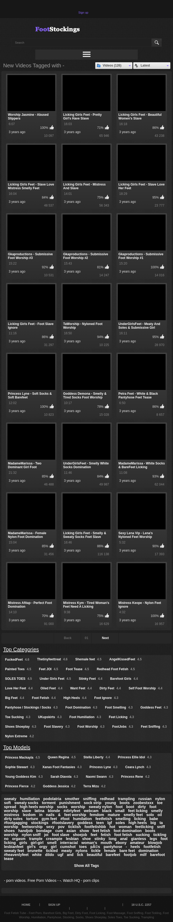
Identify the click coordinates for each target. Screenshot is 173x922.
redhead (107, 799)
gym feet (49, 819)
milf (143, 855)
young (110, 803)
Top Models (16, 747)
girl (54, 847)
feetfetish (103, 819)
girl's (31, 847)
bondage (44, 831)
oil (160, 815)
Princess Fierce (20, 786)
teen (100, 823)
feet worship (75, 815)
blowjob (155, 843)
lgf (109, 823)
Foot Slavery (57, 726)
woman (125, 827)
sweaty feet (14, 851)
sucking (143, 835)
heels (135, 847)
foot (119, 807)
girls (23, 843)
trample (35, 839)
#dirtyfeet (72, 811)
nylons (82, 851)
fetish (106, 835)
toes (83, 847)
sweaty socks (26, 803)
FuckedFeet (17, 659)
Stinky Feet (90, 679)
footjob (130, 855)
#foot (65, 819)
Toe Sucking (17, 717)
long (113, 839)
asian (71, 831)
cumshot (68, 847)
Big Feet (14, 698)
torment (49, 803)
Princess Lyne (103, 767)
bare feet (127, 851)
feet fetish (101, 831)
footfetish (152, 847)
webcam (91, 811)
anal (123, 839)
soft (7, 803)
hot (112, 827)
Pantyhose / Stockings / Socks (31, 707)
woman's (89, 843)
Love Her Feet (19, 688)
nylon (160, 799)
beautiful (94, 855)
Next (105, 638)
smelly (157, 811)
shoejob (80, 835)
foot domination (128, 831)
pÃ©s (95, 847)
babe (153, 819)
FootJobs (122, 726)
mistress (11, 815)
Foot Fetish (43, 698)
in (40, 815)
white (37, 855)
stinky (99, 839)
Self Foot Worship (145, 688)
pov (61, 827)
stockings (39, 823)
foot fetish (123, 835)
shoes (9, 831)
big (153, 823)
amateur (137, 843)
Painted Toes (18, 669)
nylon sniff (31, 835)
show (84, 831)
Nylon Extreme (19, 736)
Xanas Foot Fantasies (62, 767)
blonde (54, 811)
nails (50, 815)
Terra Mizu (94, 786)
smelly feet (133, 815)
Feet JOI (48, 669)
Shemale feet (88, 659)
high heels (137, 823)
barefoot (157, 855)
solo (150, 815)
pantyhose (112, 847)
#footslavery (63, 823)
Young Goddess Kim (24, 777)
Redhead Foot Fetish (116, 669)
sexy (50, 827)
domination (148, 851)
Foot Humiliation (85, 717)
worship (78, 807)
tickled (52, 851)
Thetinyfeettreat (52, 659)
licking (140, 819)
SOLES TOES (18, 679)
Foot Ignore (106, 698)
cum (59, 831)
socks (62, 807)
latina (39, 811)
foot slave (60, 835)
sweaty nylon (100, 807)
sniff (161, 827)
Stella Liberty (97, 757)
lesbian (72, 839)
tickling (159, 835)
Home (26, 904)
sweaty (10, 799)
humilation (82, 819)
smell (52, 843)
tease (9, 859)
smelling (123, 819)
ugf (60, 855)
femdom (97, 815)
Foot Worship (91, 726)
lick (80, 855)
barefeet (113, 855)
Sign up (83, 12)
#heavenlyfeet (16, 855)
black (107, 811)
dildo (49, 855)
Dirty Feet (110, 688)
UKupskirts (50, 717)
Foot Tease (77, 669)
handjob (25, 831)
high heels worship (36, 807)
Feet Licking (121, 717)
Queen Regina (62, 757)
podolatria (52, 799)
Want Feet (81, 688)
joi (46, 835)
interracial (69, 843)
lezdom (29, 815)
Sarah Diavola (64, 777)
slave (26, 811)
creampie (54, 839)
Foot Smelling (119, 707)
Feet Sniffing (154, 726)
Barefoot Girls (124, 679)
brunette (35, 851)
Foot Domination (81, 707)
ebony (120, 843)
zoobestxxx (143, 803)
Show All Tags (86, 865)
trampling (126, 799)
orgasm (18, 839)
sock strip (92, 803)
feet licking (138, 811)
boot (130, 807)
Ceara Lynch (138, 767)
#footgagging (16, 823)
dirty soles (13, 819)
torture (32, 819)
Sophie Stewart (19, 767)
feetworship (32, 827)
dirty (142, 807)
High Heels (75, 698)
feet (94, 835)
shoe (86, 839)
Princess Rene (135, 777)
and (70, 855)
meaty (66, 851)
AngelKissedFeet (125, 659)
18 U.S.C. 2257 (141, 904)
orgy (43, 847)
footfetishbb (95, 827)
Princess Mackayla (22, 757)
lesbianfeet (13, 847)
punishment (69, 803)
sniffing (90, 799)
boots (125, 803)
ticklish (74, 827)
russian (145, 799)
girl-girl (37, 843)
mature (114, 815)
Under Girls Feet (55, 679)
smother (72, 799)
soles (120, 823)
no (6, 839)
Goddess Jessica (59, 786)
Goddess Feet (154, 707)
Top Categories (21, 649)
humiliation (30, 799)
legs (153, 839)
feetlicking (144, 827)
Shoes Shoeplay (20, 726)
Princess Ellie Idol (135, 757)
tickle (96, 851)
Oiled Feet (51, 688)
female (110, 851)
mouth (106, 843)
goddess (85, 823)
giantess (138, 839)
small (120, 811)
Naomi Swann (99, 777)
